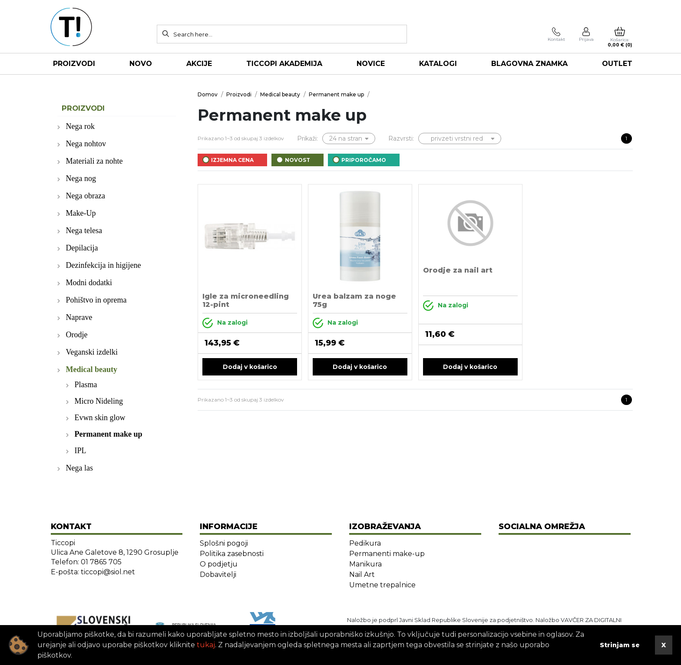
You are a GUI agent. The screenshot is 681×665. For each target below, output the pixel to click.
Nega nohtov (86, 143)
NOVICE (371, 63)
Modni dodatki (89, 282)
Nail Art (362, 574)
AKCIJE (199, 63)
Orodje (77, 334)
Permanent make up (108, 434)
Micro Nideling (99, 401)
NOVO (140, 63)
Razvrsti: (401, 138)
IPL (80, 450)
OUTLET (617, 63)
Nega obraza (85, 195)
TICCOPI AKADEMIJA (284, 63)
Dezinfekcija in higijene (103, 265)
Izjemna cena (232, 160)
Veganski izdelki (92, 352)
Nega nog (81, 178)
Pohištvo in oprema (96, 300)
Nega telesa (84, 230)
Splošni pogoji (224, 543)
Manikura (365, 564)
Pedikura (365, 543)
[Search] (165, 33)
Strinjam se (620, 645)
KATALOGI (438, 63)
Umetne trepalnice (382, 585)
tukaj (206, 645)
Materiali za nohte (94, 161)
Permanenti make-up (387, 554)
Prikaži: (307, 138)
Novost (297, 160)
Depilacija (82, 248)
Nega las (79, 468)
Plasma (86, 384)
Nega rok (80, 126)
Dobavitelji (218, 574)
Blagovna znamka (529, 63)
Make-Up (81, 213)
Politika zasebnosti (232, 554)
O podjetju (219, 564)
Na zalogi (225, 323)
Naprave (79, 317)
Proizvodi (74, 63)
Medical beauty (92, 369)
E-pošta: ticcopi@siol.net (93, 572)
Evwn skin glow (100, 417)
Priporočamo (363, 160)
